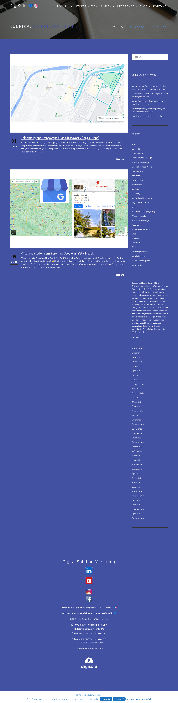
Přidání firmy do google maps (144, 211)
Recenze (135, 225)
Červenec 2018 (138, 518)
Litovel (149, 298)
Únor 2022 (136, 460)
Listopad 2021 (137, 469)
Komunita (136, 175)
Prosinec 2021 (138, 464)
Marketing (136, 189)
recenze (150, 320)
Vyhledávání (137, 329)
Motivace (135, 207)
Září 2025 (135, 375)
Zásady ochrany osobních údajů (89, 649)
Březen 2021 (137, 482)
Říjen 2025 (136, 370)
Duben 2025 (137, 379)
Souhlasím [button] (105, 699)
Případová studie (139, 216)
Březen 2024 (137, 402)
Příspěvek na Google (140, 220)
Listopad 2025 (137, 366)
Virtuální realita (138, 256)
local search (137, 184)
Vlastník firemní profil (141, 260)
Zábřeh (135, 332)
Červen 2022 (137, 446)
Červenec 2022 (138, 442)
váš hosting (88, 613)
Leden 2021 (136, 487)
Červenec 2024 (138, 393)
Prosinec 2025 (138, 361)
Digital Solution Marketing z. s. (95, 619)
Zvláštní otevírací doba (157, 329)
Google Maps (137, 171)
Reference (125, 6)
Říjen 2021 (136, 473)
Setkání (157, 320)
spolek (163, 320)
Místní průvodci (153, 307)
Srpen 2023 (136, 420)
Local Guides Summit (140, 301)
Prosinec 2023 (138, 411)
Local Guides (137, 180)
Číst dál (120, 159)
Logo (162, 301)
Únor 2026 (136, 353)
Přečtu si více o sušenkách (138, 699)
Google (135, 292)
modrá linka (146, 304)
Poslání (63, 6)
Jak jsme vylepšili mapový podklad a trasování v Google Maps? (60, 137)
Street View (85, 6)
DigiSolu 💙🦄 (24, 6)
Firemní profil (144, 289)
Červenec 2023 (138, 424)
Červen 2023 (137, 429)
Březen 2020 (137, 491)
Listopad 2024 (137, 384)
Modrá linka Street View (142, 198)
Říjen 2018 (136, 513)
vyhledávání (137, 265)
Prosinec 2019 (138, 496)
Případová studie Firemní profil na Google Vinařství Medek (57, 253)
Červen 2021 (137, 478)
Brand (134, 144)
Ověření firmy (153, 313)
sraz (134, 323)
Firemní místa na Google (142, 158)
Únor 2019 (136, 504)
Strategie (135, 238)
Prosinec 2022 (138, 433)
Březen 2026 (137, 348)
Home (113, 26)
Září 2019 (135, 500)
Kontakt (160, 6)
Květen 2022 (137, 451)
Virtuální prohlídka (139, 251)
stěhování (158, 323)
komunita (142, 298)
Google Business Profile (142, 167)
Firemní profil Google (140, 162)
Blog (144, 6)
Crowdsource (137, 153)
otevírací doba (145, 310)
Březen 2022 (137, 455)
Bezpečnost (137, 283)
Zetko (145, 329)
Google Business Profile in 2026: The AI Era (150, 116)
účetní (134, 247)
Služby (106, 6)
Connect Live (137, 149)
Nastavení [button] (119, 699)
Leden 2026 (136, 357)
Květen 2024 (137, 397)
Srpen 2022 (136, 438)
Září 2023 (135, 415)
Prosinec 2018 (138, 509)
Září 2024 (135, 388)
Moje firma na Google (141, 202)
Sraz (134, 234)
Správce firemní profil (141, 229)
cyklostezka (149, 286)
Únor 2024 (136, 406)
